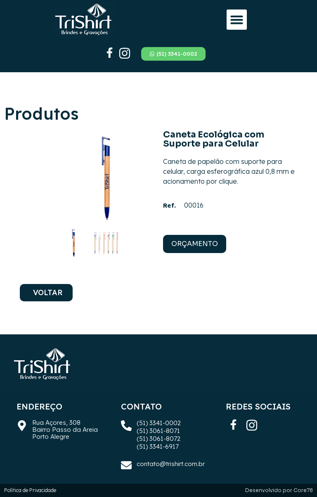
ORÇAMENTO (194, 243)
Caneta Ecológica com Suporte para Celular (213, 139)
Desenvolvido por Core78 (279, 490)
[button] (237, 19)
